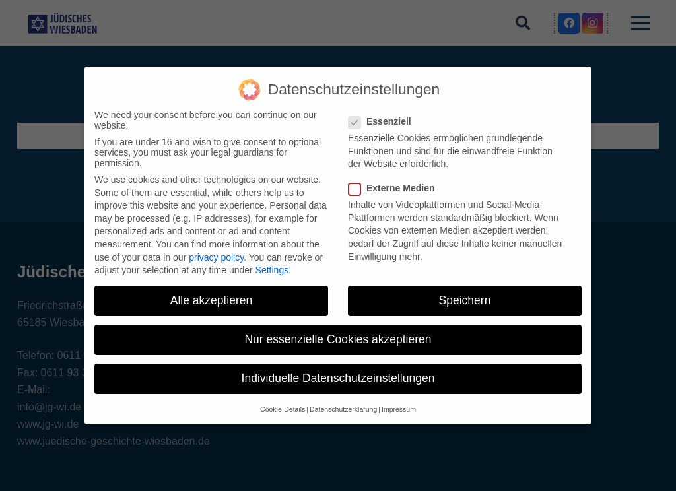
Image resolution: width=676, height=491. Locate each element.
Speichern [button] (465, 300)
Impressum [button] (399, 409)
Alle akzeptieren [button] (211, 300)
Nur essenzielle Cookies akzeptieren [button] (337, 339)
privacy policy (216, 257)
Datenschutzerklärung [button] (343, 409)
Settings (272, 270)
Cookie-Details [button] (282, 409)
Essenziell (384, 121)
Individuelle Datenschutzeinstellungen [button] (338, 378)
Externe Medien (395, 188)
